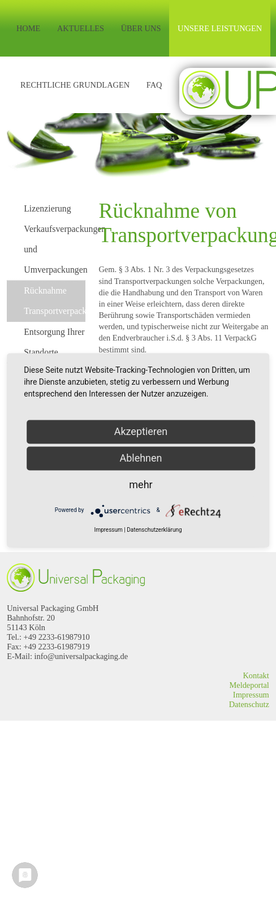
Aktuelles (80, 28)
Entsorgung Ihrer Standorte (54, 342)
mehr (140, 484)
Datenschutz (249, 704)
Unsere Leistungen (220, 28)
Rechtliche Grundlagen (75, 84)
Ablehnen (140, 458)
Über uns (141, 28)
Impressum (251, 694)
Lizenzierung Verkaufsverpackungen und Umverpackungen (54, 239)
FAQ (154, 84)
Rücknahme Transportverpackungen (54, 301)
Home (28, 28)
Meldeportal (249, 685)
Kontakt (256, 675)
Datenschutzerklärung (154, 530)
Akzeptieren (141, 431)
